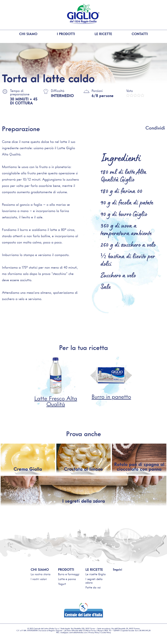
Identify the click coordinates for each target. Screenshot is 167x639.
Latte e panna (67, 578)
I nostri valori (39, 578)
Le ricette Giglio (95, 573)
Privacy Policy (94, 632)
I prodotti (66, 34)
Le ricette (103, 34)
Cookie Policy (106, 632)
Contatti (140, 34)
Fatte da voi (93, 587)
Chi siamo (28, 34)
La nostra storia (40, 573)
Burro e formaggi (68, 573)
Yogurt (62, 583)
